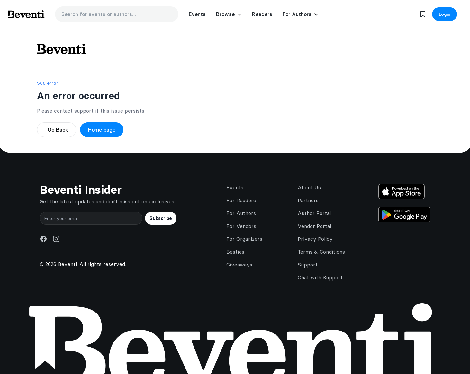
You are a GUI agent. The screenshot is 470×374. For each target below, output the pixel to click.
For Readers (241, 200)
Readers (262, 14)
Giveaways (239, 264)
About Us (309, 187)
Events (197, 14)
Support (308, 264)
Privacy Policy (315, 239)
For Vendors (241, 226)
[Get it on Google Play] (404, 214)
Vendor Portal (314, 226)
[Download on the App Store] (404, 191)
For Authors (241, 213)
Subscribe (160, 218)
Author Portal (314, 213)
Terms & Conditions (321, 251)
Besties (235, 251)
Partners (308, 200)
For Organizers (244, 239)
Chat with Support (320, 277)
